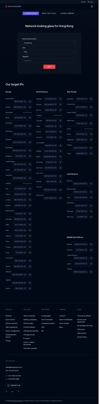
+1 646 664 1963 (12, 379)
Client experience (12, 327)
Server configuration (13, 331)
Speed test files (49, 13)
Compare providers (48, 323)
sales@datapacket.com (14, 367)
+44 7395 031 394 (13, 376)
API (42, 331)
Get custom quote (12, 370)
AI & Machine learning (30, 331)
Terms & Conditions (84, 316)
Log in (90, 2)
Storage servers (29, 335)
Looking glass (30, 13)
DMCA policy (81, 333)
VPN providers (28, 323)
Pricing (8, 341)
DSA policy (81, 329)
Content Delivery (29, 327)
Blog (60, 327)
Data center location (29, 39)
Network (9, 316)
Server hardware (47, 319)
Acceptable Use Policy (85, 325)
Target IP (25, 56)
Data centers (10, 319)
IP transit (26, 338)
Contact (62, 316)
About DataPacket (65, 319)
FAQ (83, 2)
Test (23, 48)
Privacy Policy (82, 337)
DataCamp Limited (16, 401)
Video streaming (29, 316)
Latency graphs (67, 13)
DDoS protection (11, 323)
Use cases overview (30, 348)
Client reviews (64, 323)
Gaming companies (30, 319)
